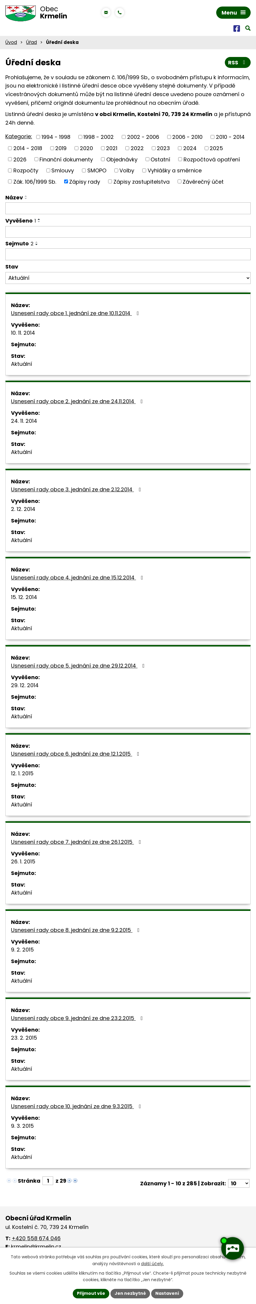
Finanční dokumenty (66, 159)
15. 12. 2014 (24, 597)
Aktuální (21, 364)
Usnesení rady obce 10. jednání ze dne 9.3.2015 (77, 1106)
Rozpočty (25, 170)
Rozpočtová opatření (212, 159)
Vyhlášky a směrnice (175, 170)
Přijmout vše (91, 1293)
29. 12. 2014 (25, 685)
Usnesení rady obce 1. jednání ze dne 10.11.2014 (76, 313)
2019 (61, 148)
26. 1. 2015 (23, 861)
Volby (126, 170)
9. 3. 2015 (22, 1126)
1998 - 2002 (98, 137)
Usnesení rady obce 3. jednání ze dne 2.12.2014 (77, 489)
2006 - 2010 (187, 137)
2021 (111, 148)
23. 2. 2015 (24, 1037)
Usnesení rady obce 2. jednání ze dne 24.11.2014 (78, 401)
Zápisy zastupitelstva (141, 181)
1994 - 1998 (56, 137)
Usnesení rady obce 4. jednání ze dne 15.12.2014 (78, 577)
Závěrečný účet (203, 181)
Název (14, 197)
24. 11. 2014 (24, 421)
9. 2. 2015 (22, 949)
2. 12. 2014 (23, 509)
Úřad (31, 42)
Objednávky (122, 159)
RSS (238, 62)
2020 (86, 148)
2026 (19, 159)
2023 (163, 148)
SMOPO (96, 170)
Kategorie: (18, 136)
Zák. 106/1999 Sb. (34, 181)
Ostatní (160, 159)
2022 (137, 148)
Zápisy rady (84, 181)
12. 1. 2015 (22, 773)
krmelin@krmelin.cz (36, 1246)
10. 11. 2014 (23, 332)
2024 (190, 148)
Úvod (11, 42)
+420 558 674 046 (36, 1238)
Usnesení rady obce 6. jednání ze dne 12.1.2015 (76, 753)
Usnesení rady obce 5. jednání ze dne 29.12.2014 (79, 665)
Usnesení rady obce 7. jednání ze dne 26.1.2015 (77, 842)
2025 (216, 148)
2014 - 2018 (27, 148)
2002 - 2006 (143, 137)
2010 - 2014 (230, 137)
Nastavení (167, 1293)
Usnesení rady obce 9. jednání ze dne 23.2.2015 (78, 1018)
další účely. (152, 1264)
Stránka (29, 1180)
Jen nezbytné (130, 1293)
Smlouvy (62, 170)
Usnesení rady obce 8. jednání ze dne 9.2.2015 (76, 930)
